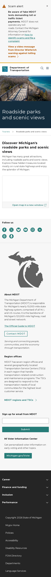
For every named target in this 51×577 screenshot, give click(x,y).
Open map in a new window (29, 205)
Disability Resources (16, 548)
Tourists (6, 132)
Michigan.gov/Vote (18, 455)
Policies (9, 533)
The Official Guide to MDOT (19, 326)
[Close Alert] (47, 6)
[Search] (42, 68)
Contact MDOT (16, 333)
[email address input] (25, 421)
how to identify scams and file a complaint (21, 38)
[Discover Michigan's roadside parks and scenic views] (25, 189)
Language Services (15, 571)
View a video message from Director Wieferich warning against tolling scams (22, 51)
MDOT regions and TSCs (20, 400)
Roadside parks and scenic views (31, 132)
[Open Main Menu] (47, 68)
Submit (25, 429)
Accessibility (11, 540)
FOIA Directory (13, 555)
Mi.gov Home (12, 525)
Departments (12, 563)
